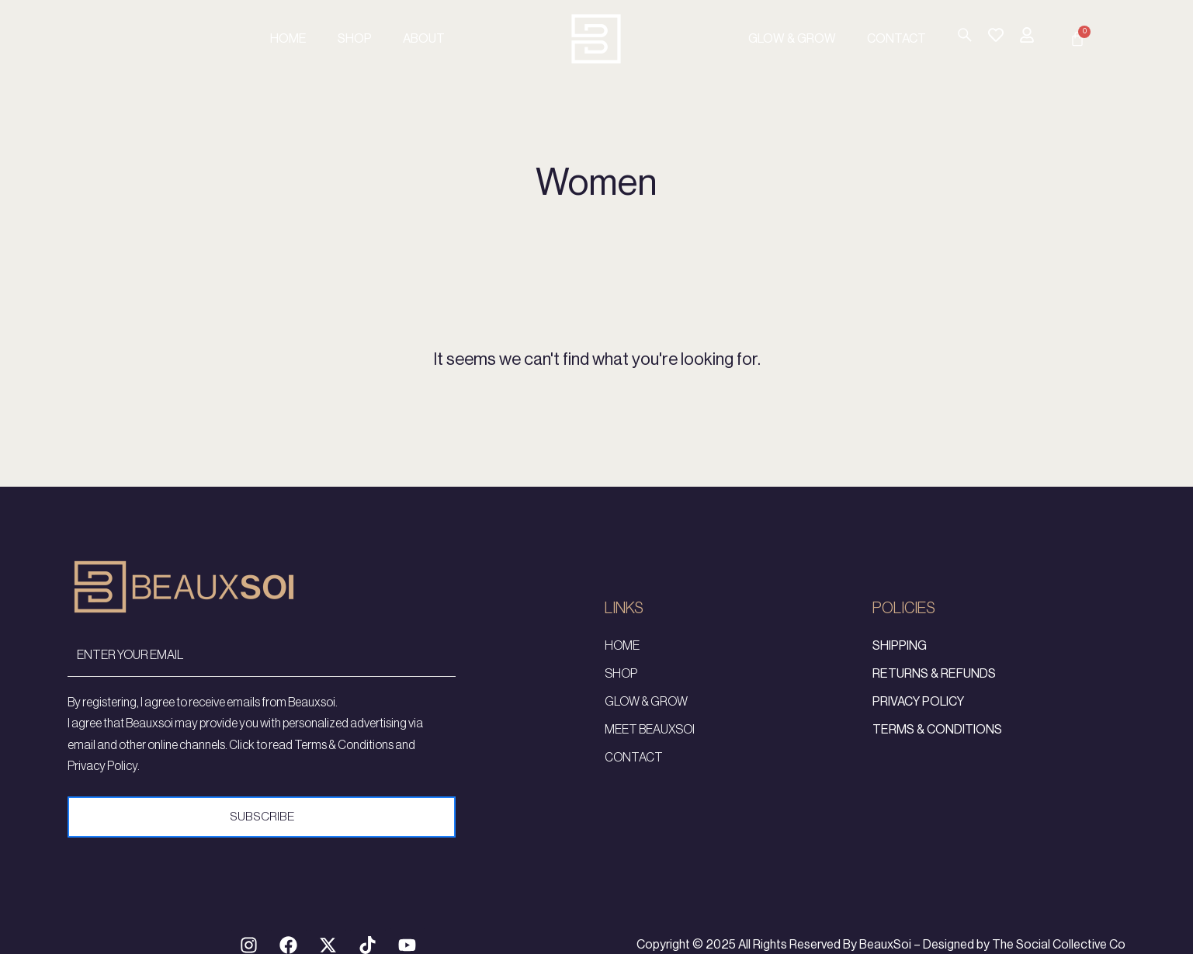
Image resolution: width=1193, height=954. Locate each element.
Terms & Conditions (937, 741)
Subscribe (261, 828)
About (424, 39)
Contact (896, 39)
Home (288, 39)
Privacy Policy (918, 713)
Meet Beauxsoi (650, 741)
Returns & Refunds (934, 685)
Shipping (899, 657)
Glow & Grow (792, 39)
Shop (355, 39)
